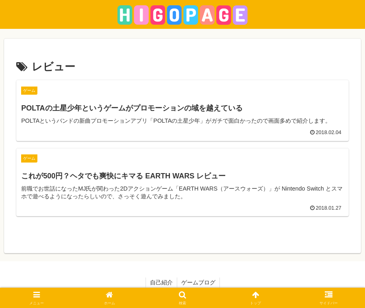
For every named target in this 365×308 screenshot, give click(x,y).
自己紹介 (161, 282)
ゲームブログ (198, 282)
